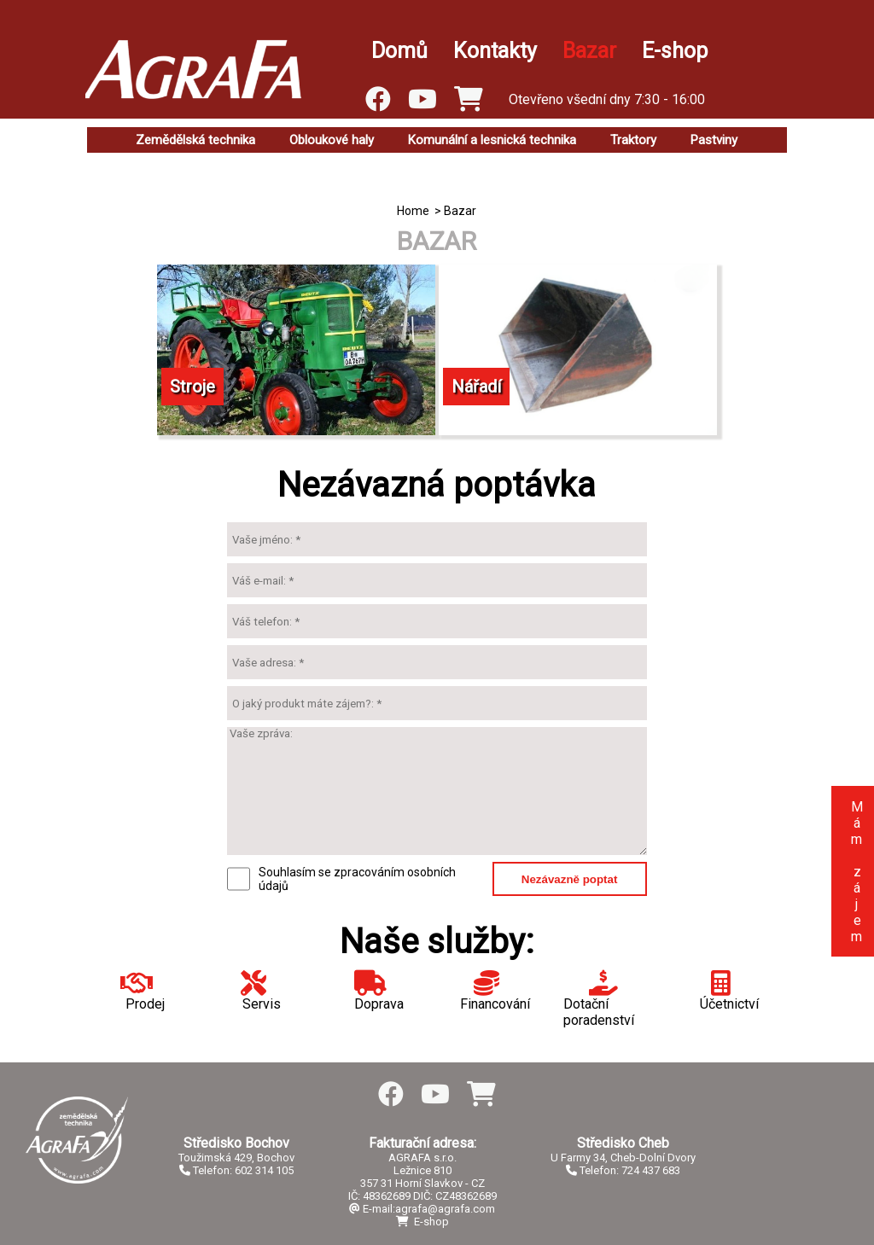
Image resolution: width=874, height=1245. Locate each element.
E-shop (675, 50)
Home (413, 211)
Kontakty (495, 50)
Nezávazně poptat (569, 879)
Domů (399, 50)
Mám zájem (856, 872)
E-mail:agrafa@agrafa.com (422, 1208)
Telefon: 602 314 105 (236, 1170)
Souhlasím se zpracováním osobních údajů (357, 879)
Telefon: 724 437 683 (623, 1170)
